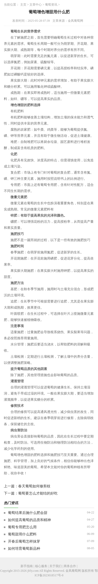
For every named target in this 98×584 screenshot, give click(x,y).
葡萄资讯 (51, 4)
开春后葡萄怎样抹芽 (24, 541)
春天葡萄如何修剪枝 (34, 486)
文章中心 (35, 4)
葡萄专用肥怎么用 (22, 527)
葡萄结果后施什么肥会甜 (27, 513)
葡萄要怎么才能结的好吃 (38, 493)
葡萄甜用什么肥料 (22, 534)
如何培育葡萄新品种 (24, 549)
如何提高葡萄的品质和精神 (29, 520)
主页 (23, 4)
